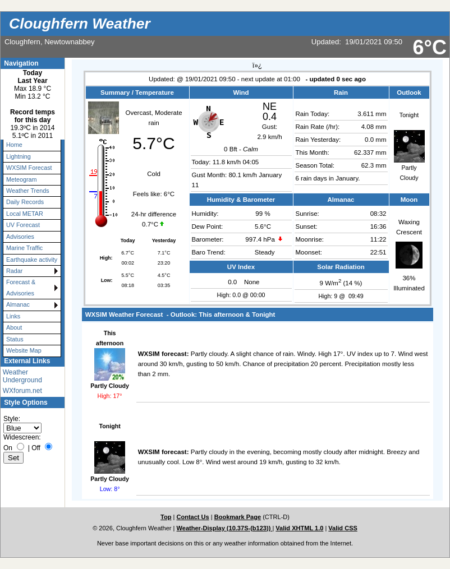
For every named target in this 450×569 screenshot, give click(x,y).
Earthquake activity (31, 259)
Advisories (20, 236)
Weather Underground (22, 376)
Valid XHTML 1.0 (299, 528)
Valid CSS (342, 528)
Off (35, 448)
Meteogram (21, 179)
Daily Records (25, 201)
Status (15, 339)
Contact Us (192, 517)
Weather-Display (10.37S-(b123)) (225, 528)
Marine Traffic (24, 247)
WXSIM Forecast (29, 167)
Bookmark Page (237, 517)
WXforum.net (22, 391)
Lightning (18, 156)
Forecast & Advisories (20, 287)
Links (13, 316)
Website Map (24, 350)
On (7, 448)
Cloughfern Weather (79, 23)
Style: (11, 419)
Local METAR (24, 213)
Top (165, 517)
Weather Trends (27, 190)
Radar (14, 270)
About (14, 327)
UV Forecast (23, 224)
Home (14, 144)
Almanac (18, 304)
